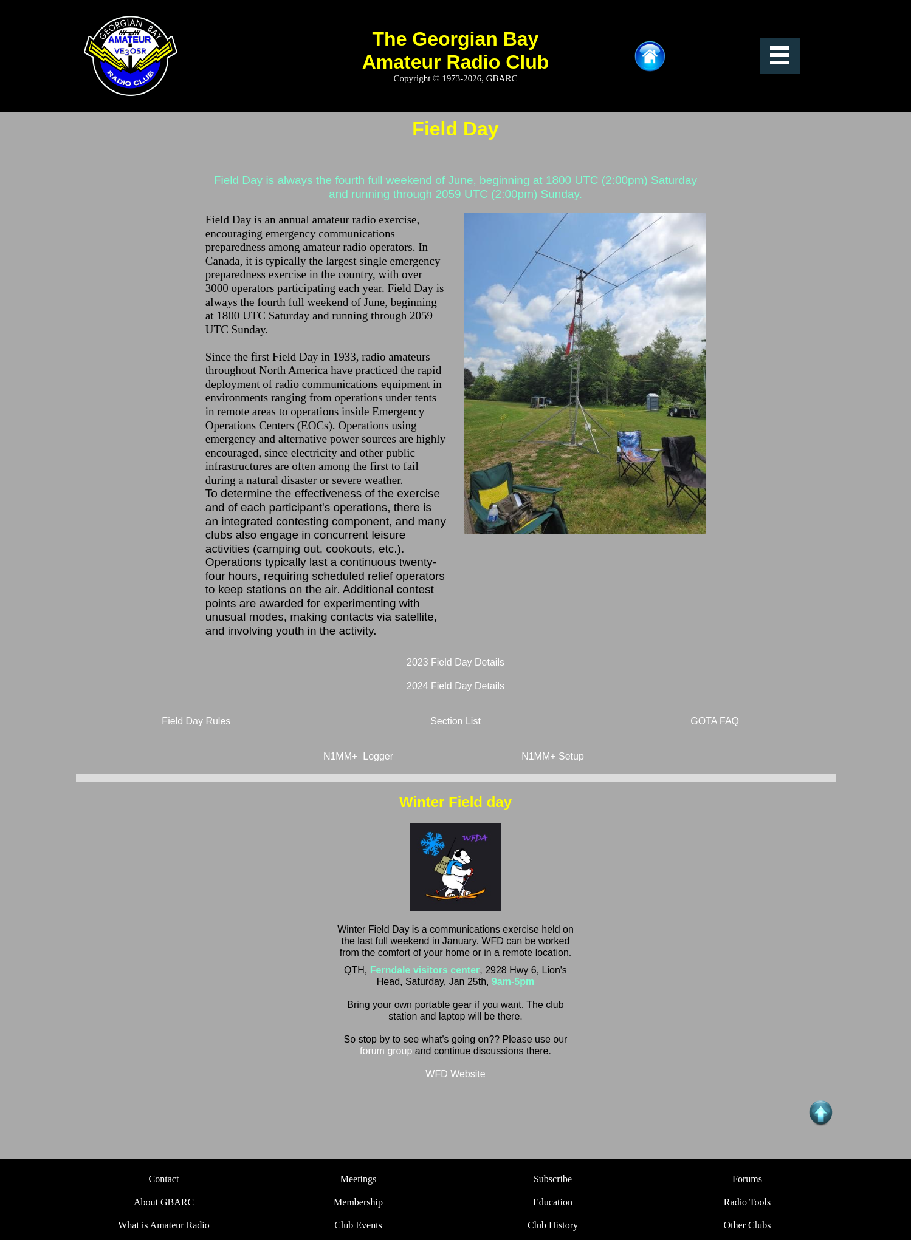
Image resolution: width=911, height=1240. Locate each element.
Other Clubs (747, 1225)
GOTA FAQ (714, 721)
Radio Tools (747, 1202)
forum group (387, 1051)
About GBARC (164, 1202)
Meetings (358, 1179)
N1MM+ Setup (552, 756)
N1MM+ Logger (358, 756)
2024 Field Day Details (455, 686)
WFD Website (455, 1074)
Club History (553, 1225)
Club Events (358, 1225)
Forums (747, 1179)
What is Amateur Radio (164, 1225)
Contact (164, 1179)
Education (552, 1202)
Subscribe (553, 1179)
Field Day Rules (196, 721)
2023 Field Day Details (455, 662)
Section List (455, 721)
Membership (358, 1202)
